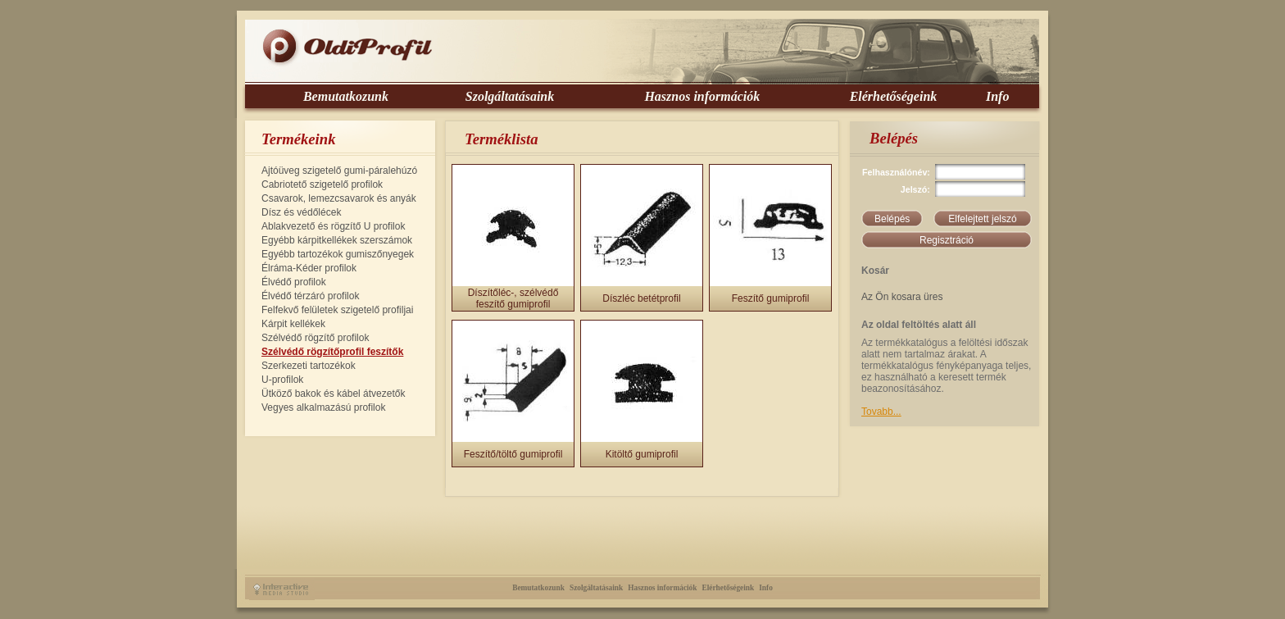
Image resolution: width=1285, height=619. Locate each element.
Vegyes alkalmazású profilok (323, 407)
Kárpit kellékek (293, 324)
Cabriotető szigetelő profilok (322, 184)
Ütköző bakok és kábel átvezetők (333, 393)
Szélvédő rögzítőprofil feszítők (332, 351)
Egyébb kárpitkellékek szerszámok (336, 240)
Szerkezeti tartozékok (308, 365)
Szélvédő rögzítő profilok (315, 338)
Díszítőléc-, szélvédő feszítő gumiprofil (513, 298)
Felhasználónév (894, 172)
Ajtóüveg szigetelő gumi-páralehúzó (339, 170)
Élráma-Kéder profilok (308, 268)
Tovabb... (881, 411)
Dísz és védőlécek (301, 212)
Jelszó (914, 189)
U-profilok (282, 379)
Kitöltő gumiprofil (642, 454)
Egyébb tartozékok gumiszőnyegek (337, 254)
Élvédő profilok (293, 282)
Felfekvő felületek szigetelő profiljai (337, 310)
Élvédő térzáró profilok (310, 296)
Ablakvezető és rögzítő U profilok (333, 226)
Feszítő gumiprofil (771, 298)
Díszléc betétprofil (641, 298)
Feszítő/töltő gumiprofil (513, 454)
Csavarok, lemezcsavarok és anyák (338, 198)
